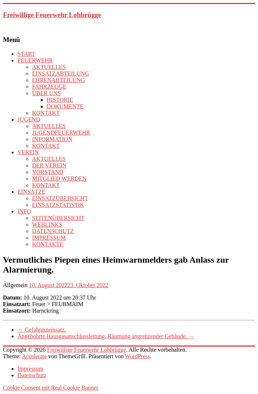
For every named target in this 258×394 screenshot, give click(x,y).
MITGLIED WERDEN (59, 178)
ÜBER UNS (46, 93)
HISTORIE (60, 100)
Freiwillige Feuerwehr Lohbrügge (52, 15)
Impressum (30, 369)
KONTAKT (46, 113)
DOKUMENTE (65, 106)
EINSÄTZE (31, 192)
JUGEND (28, 119)
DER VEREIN (49, 165)
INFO (24, 211)
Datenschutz (31, 375)
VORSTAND (47, 172)
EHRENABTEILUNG (58, 80)
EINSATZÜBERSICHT (60, 198)
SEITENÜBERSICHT (58, 218)
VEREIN (28, 152)
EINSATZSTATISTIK (58, 205)
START (26, 54)
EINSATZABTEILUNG (60, 73)
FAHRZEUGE (49, 87)
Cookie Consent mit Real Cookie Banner (50, 388)
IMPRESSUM (49, 238)
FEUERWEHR (35, 60)
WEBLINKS (47, 224)
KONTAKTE (47, 244)
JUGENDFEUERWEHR (61, 133)
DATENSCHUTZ (53, 231)
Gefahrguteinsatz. (41, 330)
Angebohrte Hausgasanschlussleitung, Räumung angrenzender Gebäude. (105, 336)
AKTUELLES (49, 67)
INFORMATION (52, 139)
